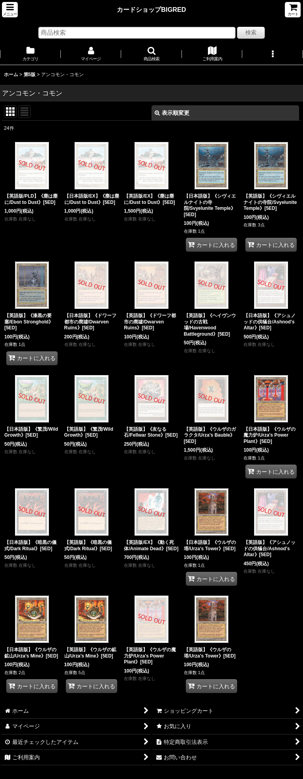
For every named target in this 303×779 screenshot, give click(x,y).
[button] (10, 9)
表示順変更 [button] (172, 113)
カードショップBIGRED (151, 9)
